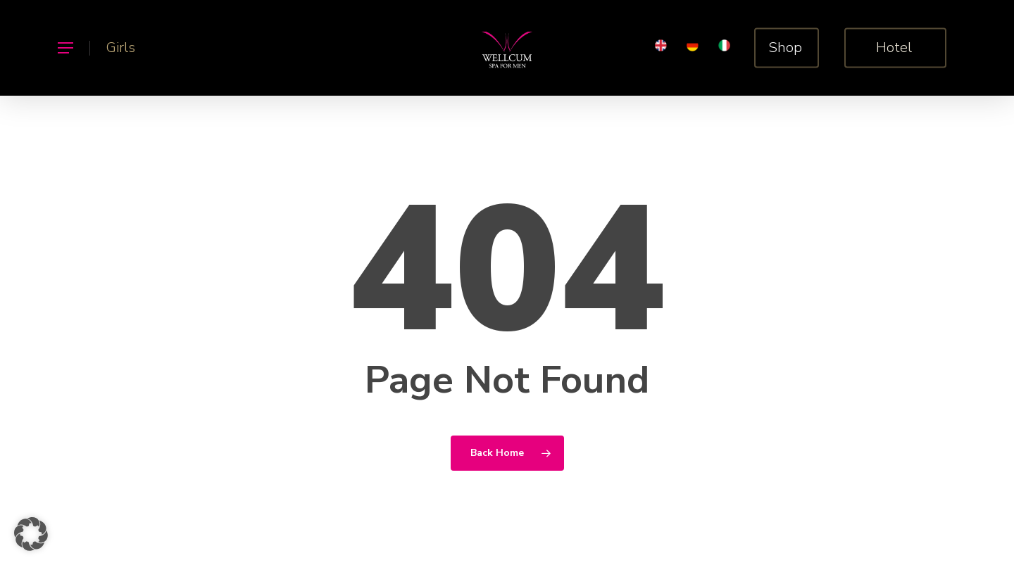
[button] (64, 48)
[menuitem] (661, 48)
